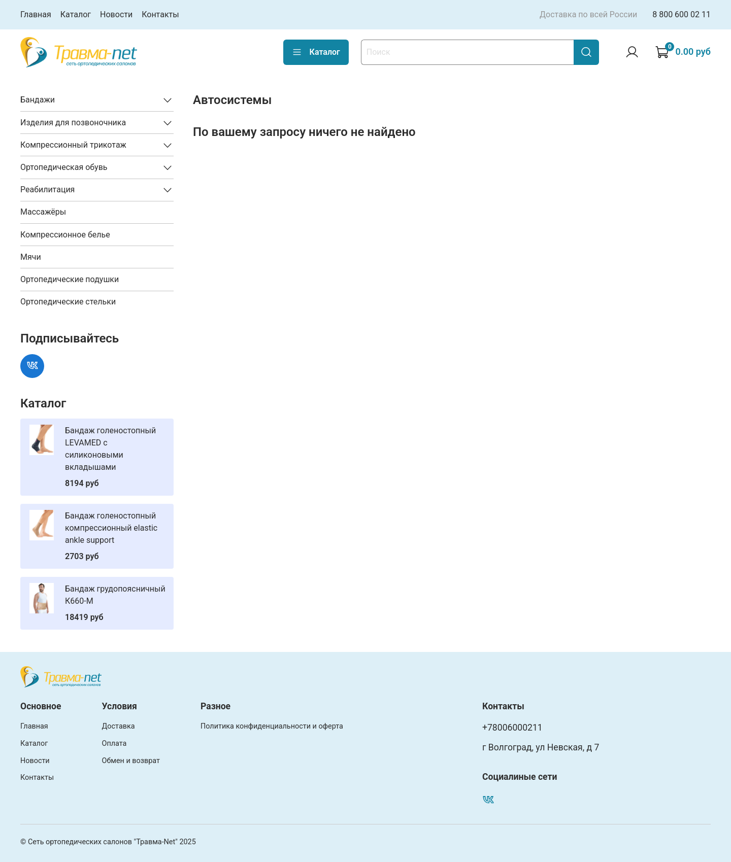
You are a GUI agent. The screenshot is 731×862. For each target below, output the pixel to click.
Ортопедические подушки (69, 279)
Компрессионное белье (65, 234)
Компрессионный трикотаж (73, 145)
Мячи (30, 257)
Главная (35, 14)
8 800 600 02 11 (681, 14)
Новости (116, 14)
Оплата (114, 743)
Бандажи (37, 100)
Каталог (75, 14)
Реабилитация (47, 189)
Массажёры (43, 212)
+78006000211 (512, 727)
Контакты (160, 14)
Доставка (118, 726)
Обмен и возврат (131, 760)
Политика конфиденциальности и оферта (272, 726)
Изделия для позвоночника (73, 122)
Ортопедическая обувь (64, 167)
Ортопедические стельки (68, 301)
